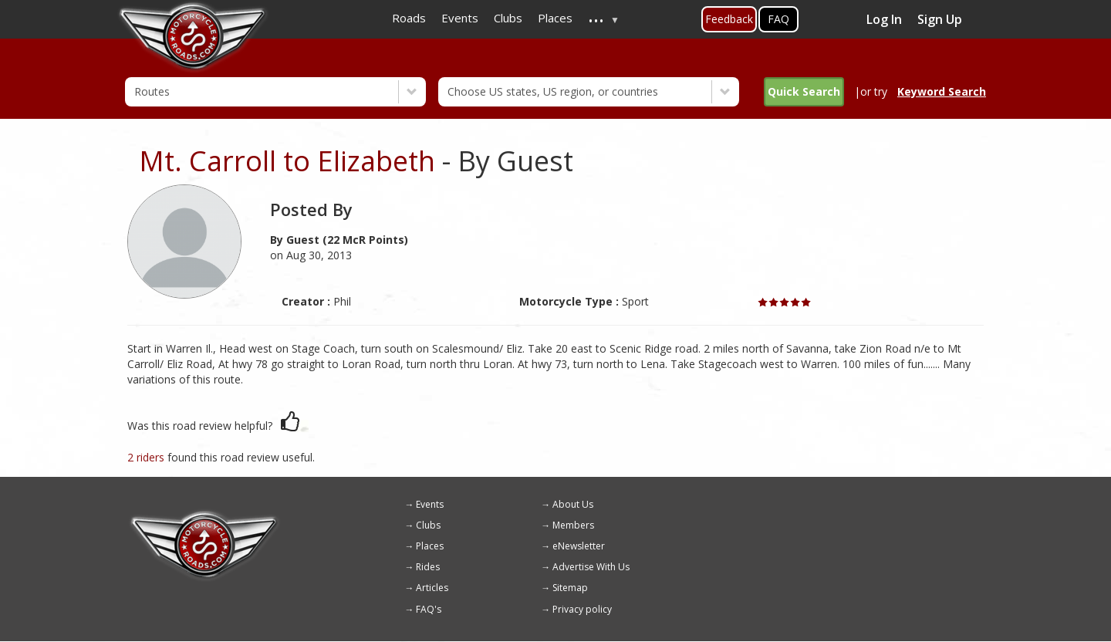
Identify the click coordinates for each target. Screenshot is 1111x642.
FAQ (778, 19)
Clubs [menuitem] (508, 17)
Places (430, 545)
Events (430, 504)
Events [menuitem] (459, 17)
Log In (884, 19)
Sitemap (570, 587)
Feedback (729, 19)
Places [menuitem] (555, 17)
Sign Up (939, 19)
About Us (572, 504)
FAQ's (428, 609)
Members (573, 525)
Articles (432, 587)
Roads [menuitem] (409, 17)
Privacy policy (582, 609)
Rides (428, 566)
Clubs (428, 525)
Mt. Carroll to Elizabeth (287, 161)
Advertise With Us (591, 566)
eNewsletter (578, 545)
